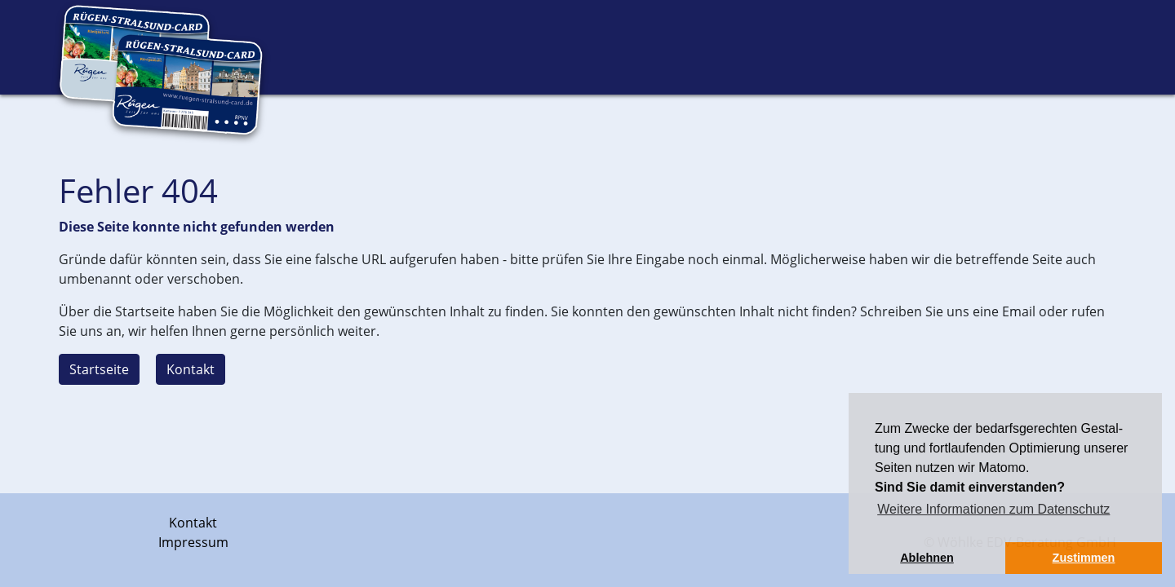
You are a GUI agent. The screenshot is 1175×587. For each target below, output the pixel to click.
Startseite (99, 369)
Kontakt (190, 369)
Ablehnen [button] (927, 557)
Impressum (193, 542)
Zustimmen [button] (1084, 557)
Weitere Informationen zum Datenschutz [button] (993, 509)
